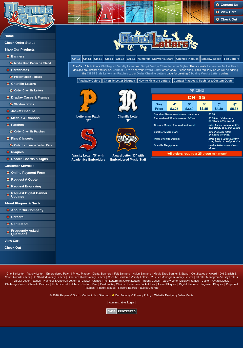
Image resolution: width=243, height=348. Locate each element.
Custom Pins (89, 284)
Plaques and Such (28, 15)
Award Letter (153, 69)
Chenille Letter (128, 116)
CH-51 (87, 58)
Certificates (20, 70)
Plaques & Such (69, 295)
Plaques (17, 152)
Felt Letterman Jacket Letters (122, 280)
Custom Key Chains (112, 284)
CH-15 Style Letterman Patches (107, 73)
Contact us (120, 69)
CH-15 (76, 58)
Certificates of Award (204, 273)
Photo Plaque (81, 273)
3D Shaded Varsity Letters (49, 277)
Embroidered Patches (65, 284)
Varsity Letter (82, 155)
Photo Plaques (106, 287)
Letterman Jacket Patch (223, 66)
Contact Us (229, 5)
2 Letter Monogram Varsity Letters (172, 277)
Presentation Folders (28, 76)
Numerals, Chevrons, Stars (155, 58)
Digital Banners (101, 273)
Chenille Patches (38, 284)
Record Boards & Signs (29, 159)
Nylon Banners (142, 273)
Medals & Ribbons (25, 118)
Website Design (164, 295)
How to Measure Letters (154, 80)
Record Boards (127, 287)
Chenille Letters (23, 84)
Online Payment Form (28, 173)
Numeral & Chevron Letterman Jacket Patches (72, 280)
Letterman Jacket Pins (141, 284)
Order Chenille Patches (29, 131)
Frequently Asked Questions (25, 232)
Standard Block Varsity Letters (86, 277)
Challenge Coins (15, 284)
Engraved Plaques (211, 284)
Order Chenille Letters (29, 90)
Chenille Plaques (187, 58)
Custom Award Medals (215, 280)
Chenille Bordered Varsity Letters (128, 277)
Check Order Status (20, 43)
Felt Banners (122, 273)
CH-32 (120, 58)
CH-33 (131, 58)
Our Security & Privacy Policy (131, 295)
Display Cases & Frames (30, 97)
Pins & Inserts (22, 138)
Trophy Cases (151, 280)
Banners (17, 56)
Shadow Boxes (24, 104)
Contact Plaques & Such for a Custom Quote (203, 80)
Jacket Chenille (23, 111)
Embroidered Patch (58, 273)
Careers (17, 217)
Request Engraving (26, 186)
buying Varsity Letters (205, 73)
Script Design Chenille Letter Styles (164, 66)
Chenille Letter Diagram (119, 80)
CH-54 (109, 58)
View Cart (228, 12)
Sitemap (104, 295)
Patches (17, 125)
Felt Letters (231, 58)
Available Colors (89, 80)
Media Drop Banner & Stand (32, 63)
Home (9, 36)
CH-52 (98, 58)
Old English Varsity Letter (118, 66)
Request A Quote (24, 179)
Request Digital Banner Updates (29, 194)
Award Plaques (167, 284)
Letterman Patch (88, 116)
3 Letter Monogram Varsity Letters (217, 277)
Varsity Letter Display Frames (181, 280)
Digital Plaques (188, 284)
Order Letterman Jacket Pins (33, 145)
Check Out (229, 19)
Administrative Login (121, 302)
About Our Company (27, 210)
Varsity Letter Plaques (27, 280)
